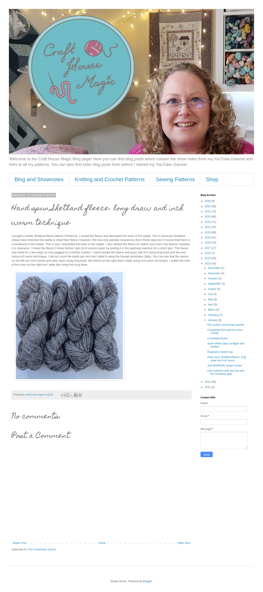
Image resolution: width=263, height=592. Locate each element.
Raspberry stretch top (220, 352)
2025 (208, 206)
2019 (208, 237)
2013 (208, 381)
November (214, 273)
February (213, 315)
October (213, 278)
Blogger (147, 581)
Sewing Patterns (175, 179)
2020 (208, 232)
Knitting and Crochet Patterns (110, 179)
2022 (208, 222)
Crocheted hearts (217, 338)
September (215, 283)
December (214, 268)
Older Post (183, 543)
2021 (208, 227)
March (212, 309)
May (211, 299)
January (213, 320)
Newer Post (20, 543)
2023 (208, 216)
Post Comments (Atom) (42, 549)
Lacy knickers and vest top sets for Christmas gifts (226, 372)
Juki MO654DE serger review (224, 365)
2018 (208, 242)
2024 (208, 211)
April (211, 304)
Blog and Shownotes (39, 179)
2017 (208, 248)
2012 (208, 387)
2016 (208, 253)
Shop (212, 179)
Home (102, 543)
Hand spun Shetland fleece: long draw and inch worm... (226, 359)
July (211, 294)
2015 (208, 258)
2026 (208, 201)
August (212, 289)
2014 (208, 263)
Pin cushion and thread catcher (225, 324)
